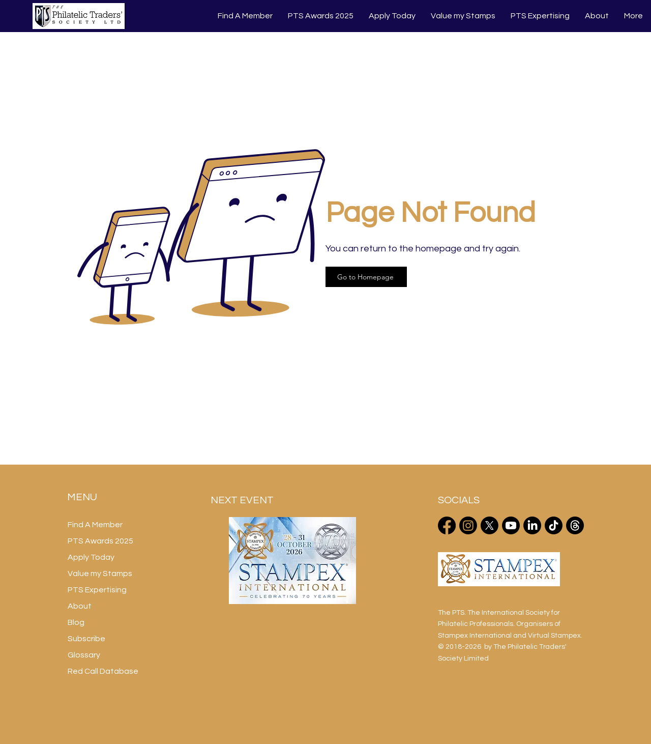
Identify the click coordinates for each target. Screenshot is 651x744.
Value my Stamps (100, 573)
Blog (76, 622)
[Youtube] (511, 525)
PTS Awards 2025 (100, 541)
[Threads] (575, 525)
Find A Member (95, 525)
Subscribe (86, 639)
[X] (489, 525)
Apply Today (91, 557)
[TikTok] (554, 525)
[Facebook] (447, 525)
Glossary (84, 655)
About (80, 606)
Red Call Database (103, 671)
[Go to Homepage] (366, 277)
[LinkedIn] (532, 525)
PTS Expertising (97, 590)
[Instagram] (468, 525)
